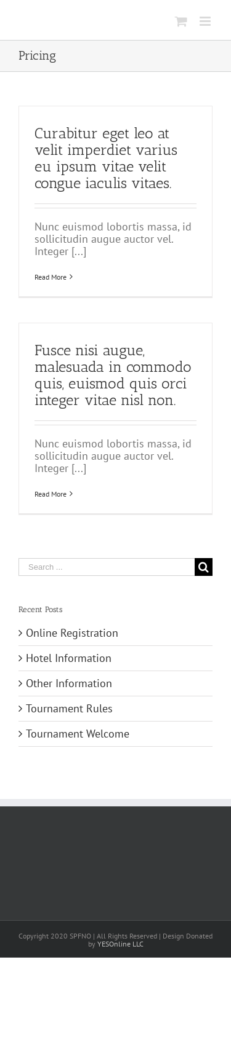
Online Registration (72, 633)
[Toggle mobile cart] (181, 21)
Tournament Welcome (77, 733)
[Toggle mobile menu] (206, 21)
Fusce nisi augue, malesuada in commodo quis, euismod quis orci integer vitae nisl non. (113, 375)
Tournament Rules (69, 708)
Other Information (69, 683)
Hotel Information (68, 658)
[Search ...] (106, 567)
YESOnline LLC (120, 943)
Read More (50, 277)
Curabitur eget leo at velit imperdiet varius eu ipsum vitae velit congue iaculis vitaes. (105, 158)
